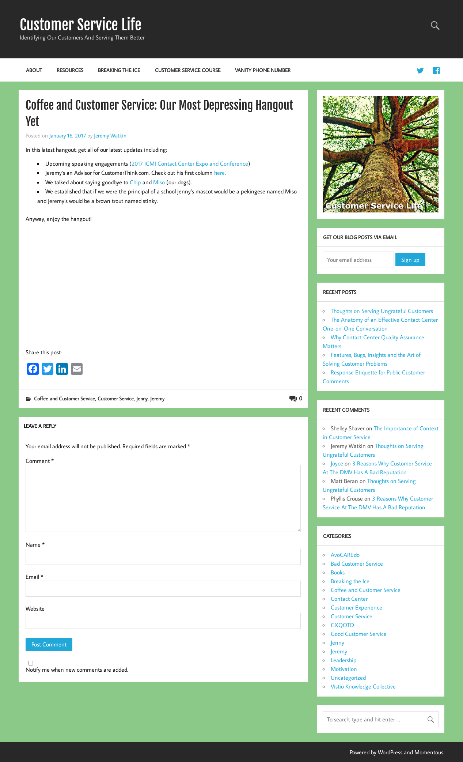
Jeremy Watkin (110, 135)
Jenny (142, 398)
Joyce (337, 463)
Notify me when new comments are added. (77, 669)
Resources (70, 70)
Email (34, 577)
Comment (40, 461)
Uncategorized (348, 677)
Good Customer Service (359, 633)
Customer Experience (356, 607)
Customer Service (116, 398)
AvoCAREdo (345, 554)
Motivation (344, 668)
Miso (159, 182)
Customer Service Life (80, 25)
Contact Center (349, 598)
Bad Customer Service (357, 563)
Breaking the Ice (119, 70)
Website (35, 608)
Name (35, 544)
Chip (135, 182)
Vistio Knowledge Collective (363, 686)
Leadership (344, 660)
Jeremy (157, 398)
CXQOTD (342, 625)
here (219, 172)
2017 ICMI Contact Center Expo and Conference (190, 163)
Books (338, 572)
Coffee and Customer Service (64, 398)
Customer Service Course (187, 70)
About (34, 70)
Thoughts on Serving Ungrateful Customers (382, 310)
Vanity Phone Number (263, 70)
